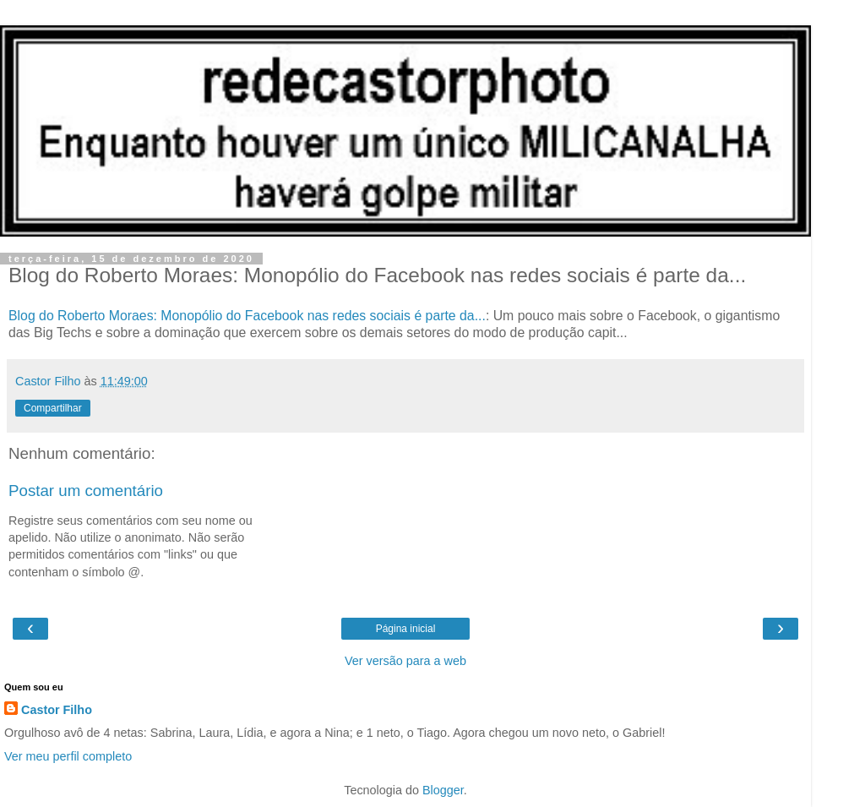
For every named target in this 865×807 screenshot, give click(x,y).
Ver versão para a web (405, 661)
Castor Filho (56, 710)
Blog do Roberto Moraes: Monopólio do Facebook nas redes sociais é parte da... (247, 315)
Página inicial (406, 629)
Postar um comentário (85, 490)
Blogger (443, 790)
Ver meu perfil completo (68, 756)
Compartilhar (53, 408)
